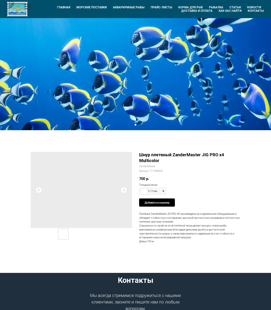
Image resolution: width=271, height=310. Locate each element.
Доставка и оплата (196, 10)
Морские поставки (91, 7)
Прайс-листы (161, 7)
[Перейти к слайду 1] (135, 125)
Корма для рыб (190, 7)
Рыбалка (216, 7)
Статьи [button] (235, 7)
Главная (63, 7)
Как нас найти (230, 10)
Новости (254, 7)
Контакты (256, 10)
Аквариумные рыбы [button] (129, 7)
